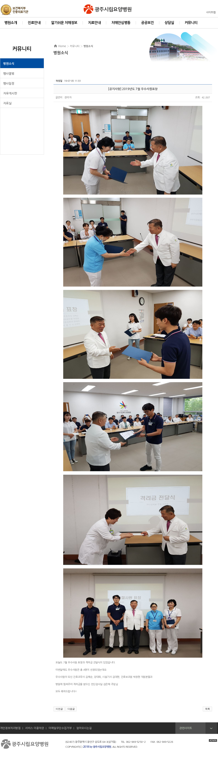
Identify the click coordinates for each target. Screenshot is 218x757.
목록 (207, 709)
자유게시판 (10, 93)
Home (62, 46)
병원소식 (8, 63)
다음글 (71, 709)
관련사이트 (185, 728)
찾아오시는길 (84, 728)
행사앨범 (8, 73)
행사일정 (8, 83)
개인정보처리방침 (10, 728)
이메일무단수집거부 (60, 728)
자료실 (7, 103)
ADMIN (212, 740)
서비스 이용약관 (34, 728)
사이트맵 (211, 12)
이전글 (59, 709)
